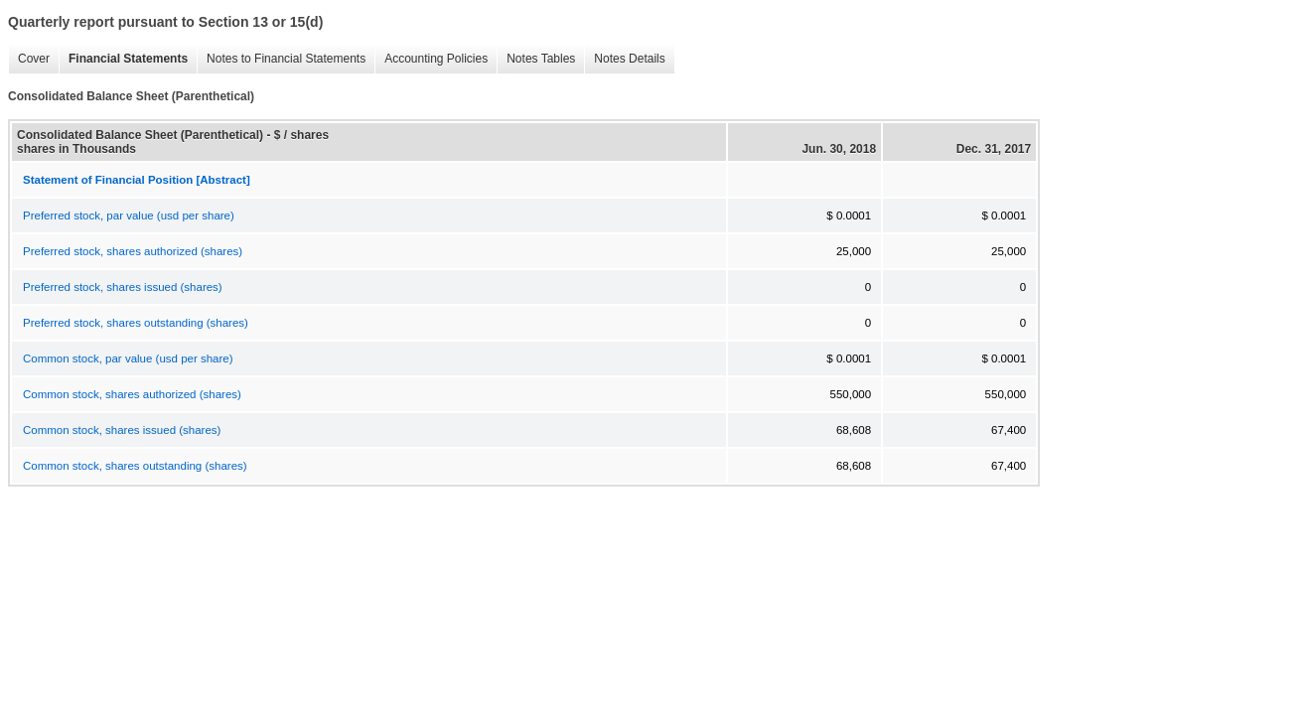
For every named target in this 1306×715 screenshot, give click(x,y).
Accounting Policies (431, 59)
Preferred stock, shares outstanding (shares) (135, 323)
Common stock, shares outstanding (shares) (135, 466)
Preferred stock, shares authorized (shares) (132, 251)
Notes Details (624, 59)
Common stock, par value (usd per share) (128, 358)
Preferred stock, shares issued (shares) (122, 287)
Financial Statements (123, 59)
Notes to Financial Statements (281, 59)
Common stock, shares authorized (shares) (132, 394)
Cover (29, 59)
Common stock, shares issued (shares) (121, 430)
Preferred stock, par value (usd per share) (128, 215)
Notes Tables (536, 59)
